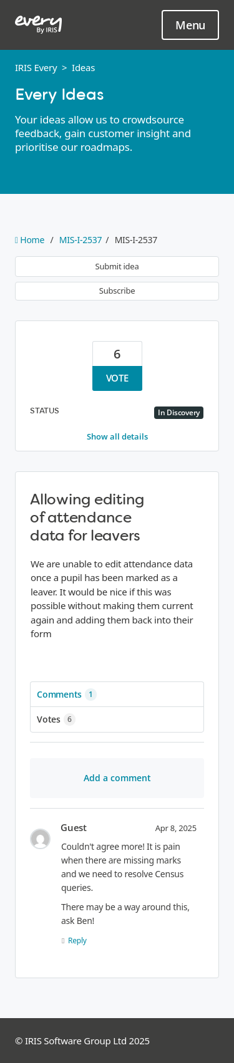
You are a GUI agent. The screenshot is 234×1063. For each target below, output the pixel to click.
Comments (67, 694)
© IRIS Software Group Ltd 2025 (82, 1040)
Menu (190, 25)
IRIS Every (36, 67)
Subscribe (117, 290)
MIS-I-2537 (80, 240)
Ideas (83, 67)
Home (31, 240)
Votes (56, 719)
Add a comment (117, 778)
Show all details (117, 436)
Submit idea (117, 266)
